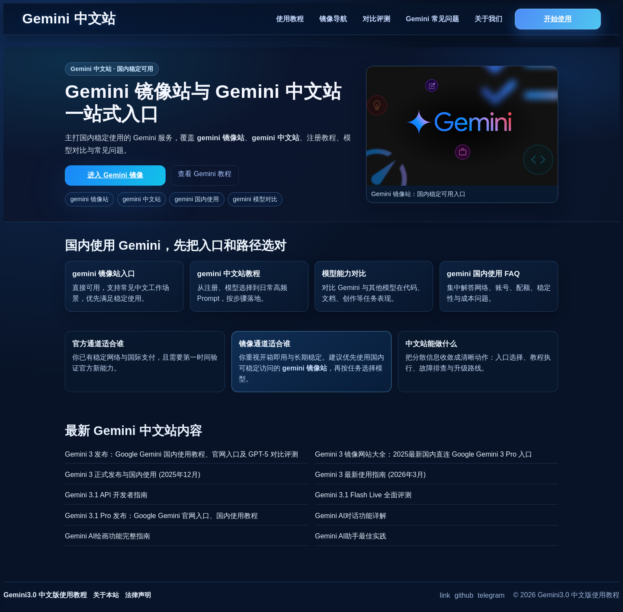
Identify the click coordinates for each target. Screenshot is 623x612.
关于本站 (106, 595)
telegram (491, 595)
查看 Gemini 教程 (204, 173)
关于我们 (488, 19)
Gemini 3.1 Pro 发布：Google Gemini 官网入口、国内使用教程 (161, 515)
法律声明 (138, 595)
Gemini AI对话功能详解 (350, 515)
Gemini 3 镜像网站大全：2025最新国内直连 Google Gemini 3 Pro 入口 (423, 454)
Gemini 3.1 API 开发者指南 (106, 495)
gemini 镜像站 (90, 199)
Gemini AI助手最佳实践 (350, 536)
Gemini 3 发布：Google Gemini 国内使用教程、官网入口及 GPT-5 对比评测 (181, 454)
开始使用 (558, 19)
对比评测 (376, 19)
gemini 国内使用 (197, 199)
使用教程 (290, 19)
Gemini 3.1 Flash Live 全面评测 (363, 495)
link (445, 595)
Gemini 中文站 (69, 18)
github (464, 595)
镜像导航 (333, 19)
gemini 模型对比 (255, 199)
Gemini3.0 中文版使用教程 (45, 595)
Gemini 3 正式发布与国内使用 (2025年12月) (132, 474)
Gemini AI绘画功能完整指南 (107, 536)
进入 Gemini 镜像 (115, 175)
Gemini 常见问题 (432, 19)
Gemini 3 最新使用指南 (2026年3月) (370, 474)
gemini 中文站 (141, 199)
